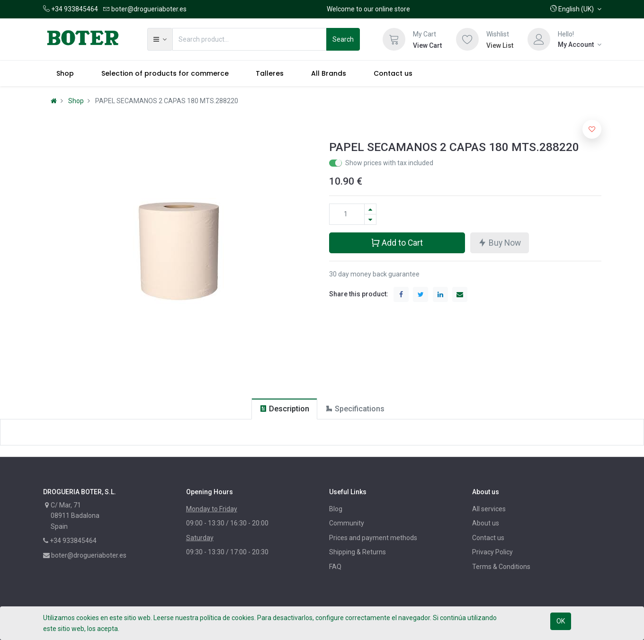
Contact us (488, 538)
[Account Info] (579, 44)
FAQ (335, 566)
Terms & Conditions (501, 566)
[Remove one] (370, 219)
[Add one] (370, 209)
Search (343, 39)
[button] (575, 9)
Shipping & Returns (357, 552)
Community (346, 523)
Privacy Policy (492, 552)
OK (560, 621)
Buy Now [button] (499, 242)
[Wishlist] (467, 39)
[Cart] (394, 39)
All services (489, 509)
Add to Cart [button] (397, 242)
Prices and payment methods (373, 538)
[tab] (284, 408)
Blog (335, 509)
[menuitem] (65, 73)
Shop (76, 101)
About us (485, 523)
